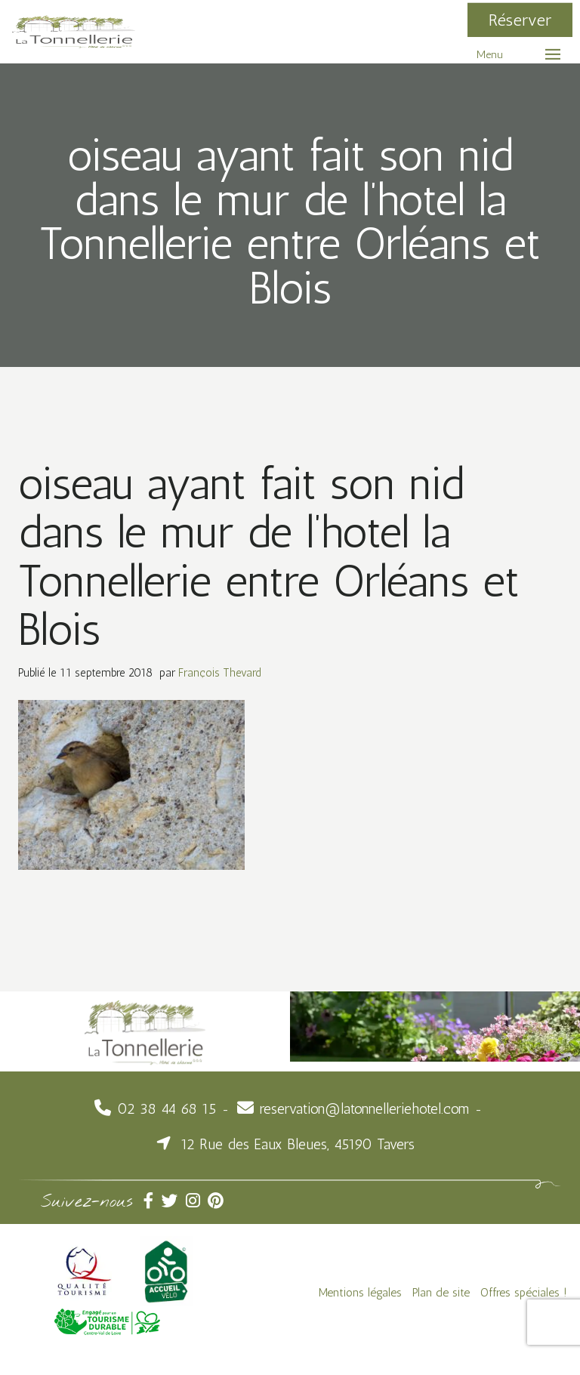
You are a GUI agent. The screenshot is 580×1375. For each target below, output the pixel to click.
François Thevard (219, 673)
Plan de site (441, 1292)
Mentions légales (360, 1292)
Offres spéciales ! (523, 1292)
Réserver (520, 20)
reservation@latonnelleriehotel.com (364, 1109)
